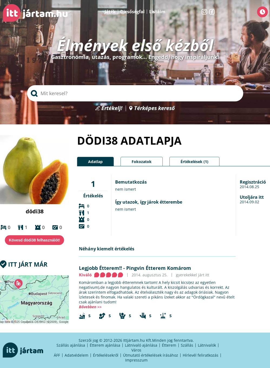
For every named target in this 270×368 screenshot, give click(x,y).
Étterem (169, 345)
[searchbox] (135, 93)
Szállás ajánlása (70, 345)
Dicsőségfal (132, 12)
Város (136, 350)
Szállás (187, 345)
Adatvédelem (76, 355)
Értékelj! (111, 108)
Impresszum (136, 360)
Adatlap (95, 161)
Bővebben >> (90, 306)
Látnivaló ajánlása (141, 345)
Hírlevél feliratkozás (200, 355)
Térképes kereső (154, 108)
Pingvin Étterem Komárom (158, 268)
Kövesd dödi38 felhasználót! (34, 240)
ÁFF (57, 355)
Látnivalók (207, 345)
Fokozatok (142, 161)
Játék (110, 12)
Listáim (157, 12)
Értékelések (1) (194, 161)
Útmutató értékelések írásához (150, 355)
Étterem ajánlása (105, 345)
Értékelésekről (105, 355)
